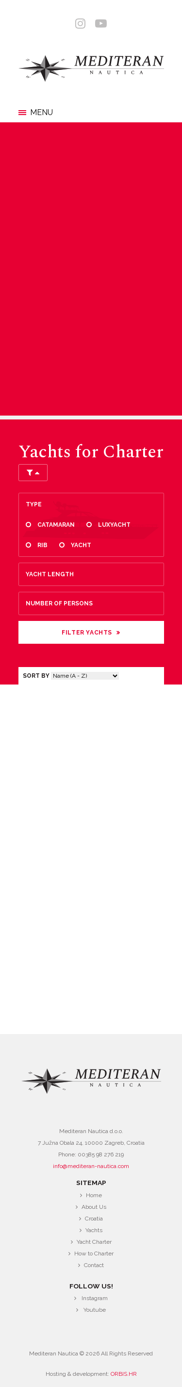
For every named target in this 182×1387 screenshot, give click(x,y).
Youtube (94, 1309)
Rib (42, 545)
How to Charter (94, 1253)
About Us (94, 1206)
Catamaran (56, 524)
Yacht (81, 545)
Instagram (95, 1298)
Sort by (36, 675)
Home (94, 1195)
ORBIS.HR (124, 1373)
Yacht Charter (94, 1241)
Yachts (93, 1230)
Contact (94, 1265)
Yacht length (50, 574)
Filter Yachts (87, 632)
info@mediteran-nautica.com (91, 1166)
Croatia (94, 1218)
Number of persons (59, 603)
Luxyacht (114, 524)
